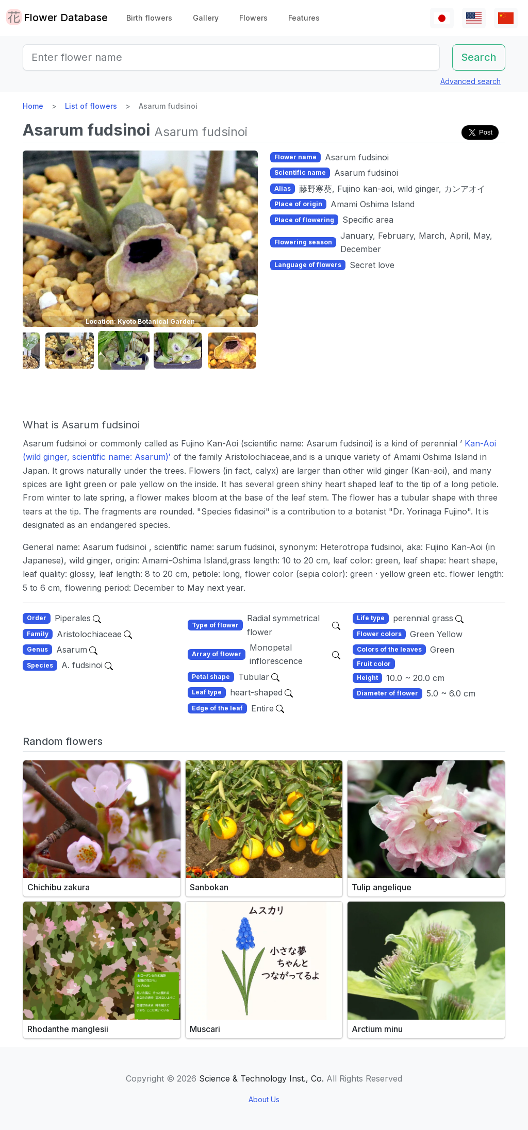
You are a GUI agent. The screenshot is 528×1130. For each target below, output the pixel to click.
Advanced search (470, 81)
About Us (264, 1099)
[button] (69, 351)
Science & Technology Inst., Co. (261, 1078)
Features (304, 17)
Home (33, 106)
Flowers (253, 17)
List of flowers (91, 106)
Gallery (206, 17)
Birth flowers (149, 17)
